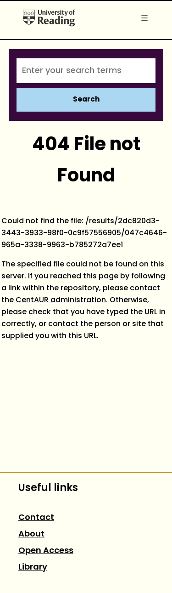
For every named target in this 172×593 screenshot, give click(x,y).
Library (32, 567)
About (31, 534)
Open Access (45, 551)
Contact (36, 518)
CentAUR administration (61, 300)
